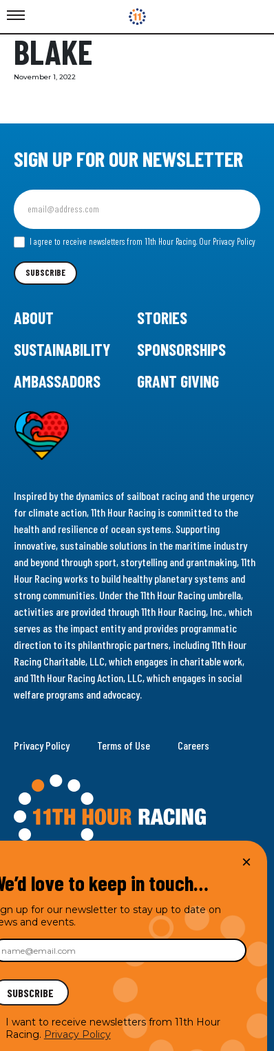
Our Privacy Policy (227, 241)
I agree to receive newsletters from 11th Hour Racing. (134, 242)
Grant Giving (178, 381)
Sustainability (62, 349)
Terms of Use (123, 745)
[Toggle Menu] (16, 15)
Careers (193, 745)
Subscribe (45, 272)
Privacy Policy (42, 745)
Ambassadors (57, 381)
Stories (162, 318)
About (34, 318)
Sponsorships (181, 349)
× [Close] (246, 861)
